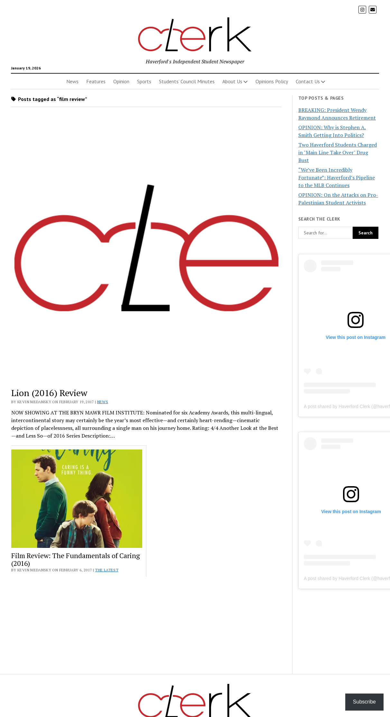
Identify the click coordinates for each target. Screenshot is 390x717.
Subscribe (364, 701)
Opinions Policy (271, 81)
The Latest (106, 569)
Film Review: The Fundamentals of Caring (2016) (75, 559)
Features (96, 81)
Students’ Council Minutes (187, 81)
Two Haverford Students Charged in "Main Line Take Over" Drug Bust (337, 152)
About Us (232, 81)
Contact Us (308, 81)
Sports (144, 81)
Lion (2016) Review (49, 393)
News (72, 81)
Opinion (121, 81)
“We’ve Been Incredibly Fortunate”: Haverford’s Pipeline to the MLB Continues (336, 177)
